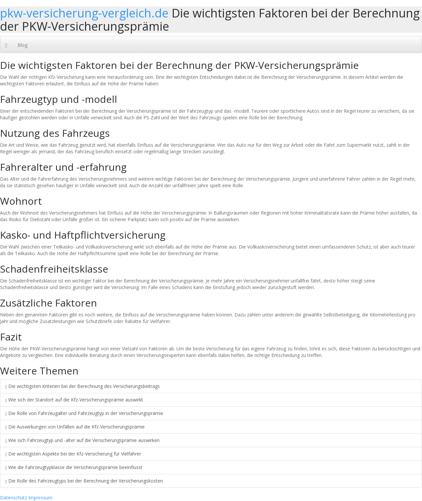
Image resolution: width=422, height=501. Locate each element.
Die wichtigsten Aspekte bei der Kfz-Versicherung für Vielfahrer (73, 454)
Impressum (40, 497)
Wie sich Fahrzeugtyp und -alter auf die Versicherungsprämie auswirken (82, 440)
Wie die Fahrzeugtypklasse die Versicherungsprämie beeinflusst (73, 467)
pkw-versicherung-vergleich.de (84, 13)
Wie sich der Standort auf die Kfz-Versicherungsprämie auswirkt (74, 400)
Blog (22, 45)
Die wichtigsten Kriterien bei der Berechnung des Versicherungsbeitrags (82, 386)
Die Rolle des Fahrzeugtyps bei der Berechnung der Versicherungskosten (84, 481)
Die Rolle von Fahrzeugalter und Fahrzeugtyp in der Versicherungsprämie (84, 413)
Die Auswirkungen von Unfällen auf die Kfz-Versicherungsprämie (75, 427)
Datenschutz (13, 497)
